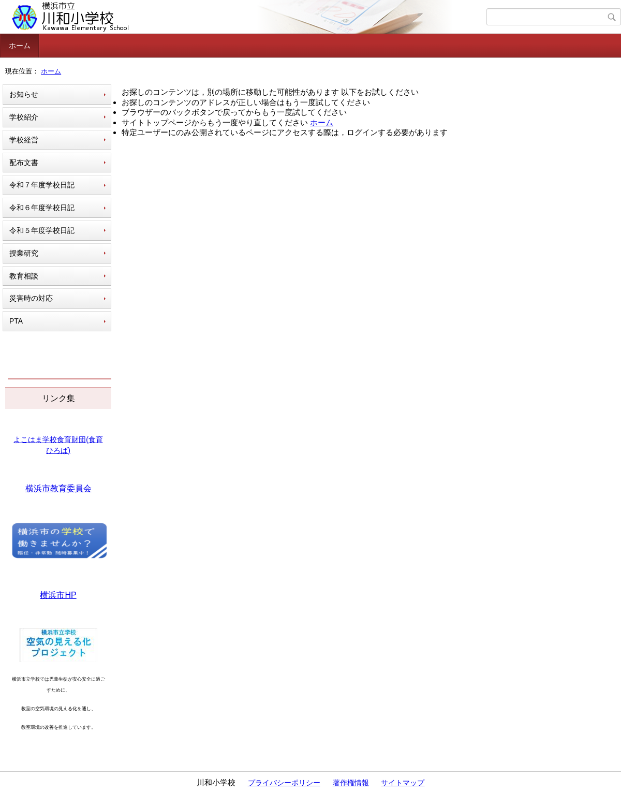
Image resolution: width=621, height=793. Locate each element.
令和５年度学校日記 (42, 230)
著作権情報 (351, 783)
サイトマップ (402, 783)
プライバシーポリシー (284, 783)
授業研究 (23, 253)
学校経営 (23, 140)
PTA (16, 321)
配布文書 (23, 162)
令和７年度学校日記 (42, 185)
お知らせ (23, 94)
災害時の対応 (31, 298)
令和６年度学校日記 (42, 207)
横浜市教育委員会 (58, 488)
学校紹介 (23, 117)
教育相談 (23, 276)
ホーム (20, 45)
